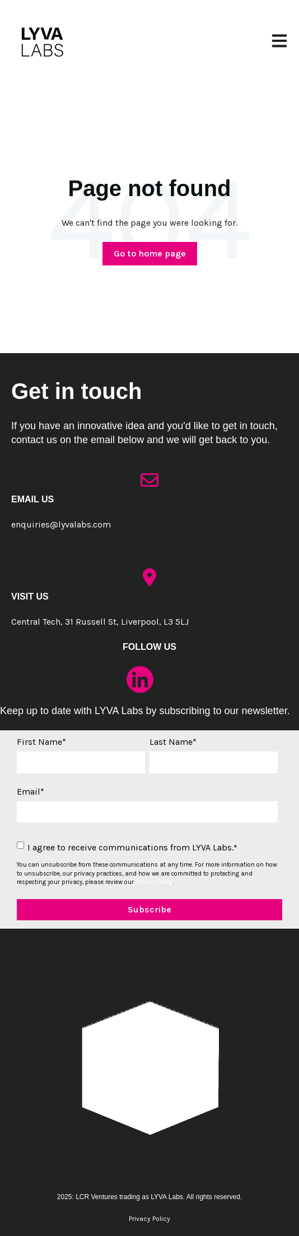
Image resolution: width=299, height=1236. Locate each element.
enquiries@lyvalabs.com (61, 524)
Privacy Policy (154, 882)
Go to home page (150, 253)
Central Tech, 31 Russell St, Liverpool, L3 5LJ (100, 621)
